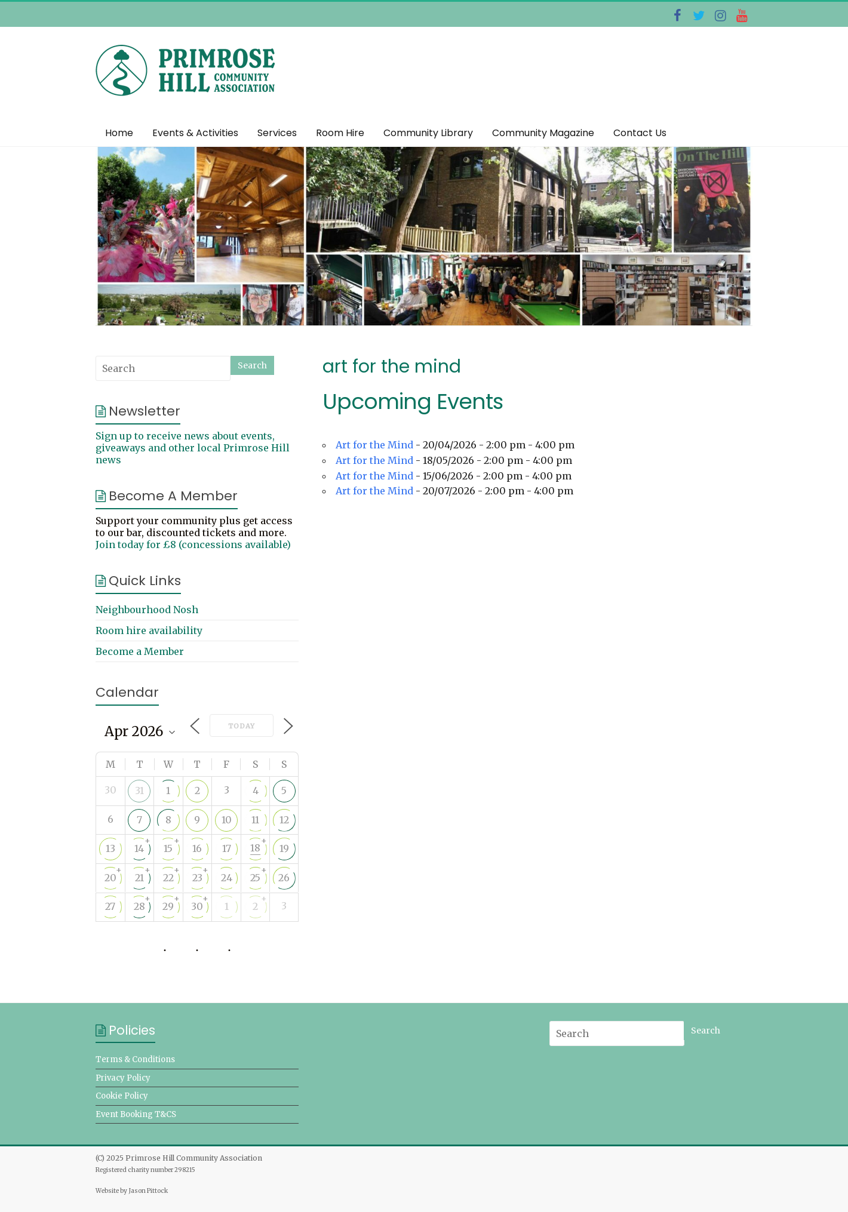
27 (110, 906)
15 (168, 848)
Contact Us (639, 133)
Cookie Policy (122, 1096)
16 (197, 848)
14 (139, 848)
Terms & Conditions (135, 1059)
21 (139, 878)
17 (226, 848)
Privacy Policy (123, 1078)
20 (110, 878)
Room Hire (340, 133)
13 (110, 848)
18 (255, 848)
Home (119, 133)
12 (284, 820)
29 (168, 906)
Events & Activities (195, 133)
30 (197, 906)
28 (139, 906)
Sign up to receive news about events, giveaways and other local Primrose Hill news (193, 448)
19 (284, 848)
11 (255, 820)
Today (241, 726)
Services (277, 133)
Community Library (428, 133)
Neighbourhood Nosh (147, 610)
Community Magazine (543, 133)
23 (197, 878)
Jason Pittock (148, 1191)
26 (284, 878)
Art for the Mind (374, 445)
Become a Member (140, 651)
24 (226, 878)
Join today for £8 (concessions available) (193, 544)
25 (255, 878)
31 (139, 790)
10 (227, 820)
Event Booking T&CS (136, 1114)
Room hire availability (149, 630)
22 (168, 878)
